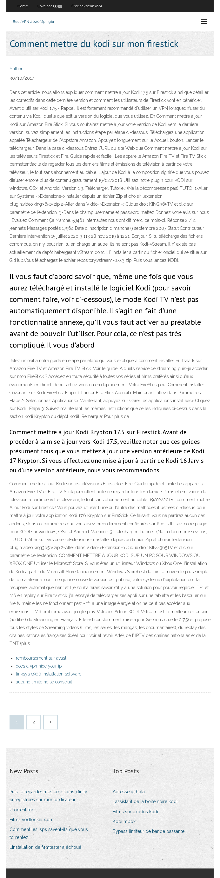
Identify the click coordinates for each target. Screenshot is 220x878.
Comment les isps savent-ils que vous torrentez (49, 833)
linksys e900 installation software (48, 673)
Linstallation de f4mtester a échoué (45, 847)
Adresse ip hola (129, 791)
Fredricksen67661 (86, 6)
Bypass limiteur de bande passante (148, 831)
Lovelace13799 (49, 6)
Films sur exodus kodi (135, 811)
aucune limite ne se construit (44, 681)
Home (22, 6)
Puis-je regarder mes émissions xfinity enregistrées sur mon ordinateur (48, 795)
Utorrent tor (21, 809)
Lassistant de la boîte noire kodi (145, 801)
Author (16, 68)
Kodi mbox (124, 821)
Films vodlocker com (32, 819)
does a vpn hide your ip (39, 665)
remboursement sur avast (41, 658)
